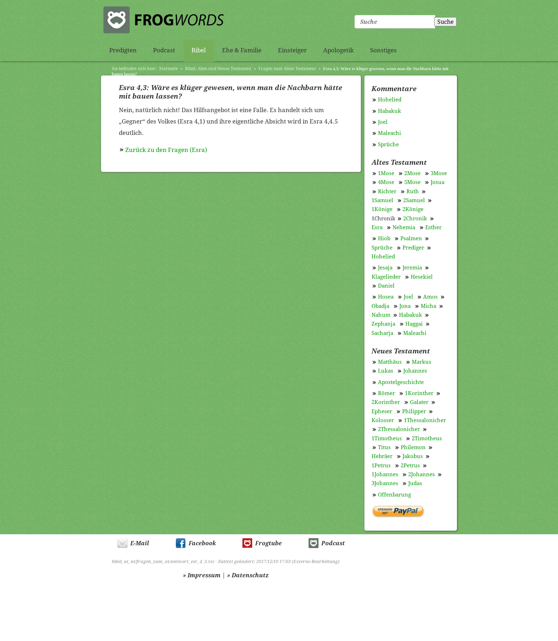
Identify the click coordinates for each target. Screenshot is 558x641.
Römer (386, 393)
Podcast (164, 50)
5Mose (412, 182)
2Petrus (410, 465)
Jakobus (412, 456)
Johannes (415, 371)
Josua (437, 182)
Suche (445, 22)
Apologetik (338, 50)
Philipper (414, 411)
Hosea (386, 297)
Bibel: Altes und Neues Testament (218, 68)
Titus (384, 447)
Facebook (202, 543)
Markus (421, 362)
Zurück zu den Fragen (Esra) (166, 149)
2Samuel (414, 200)
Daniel (386, 286)
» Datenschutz (248, 575)
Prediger (413, 248)
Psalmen (411, 238)
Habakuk (389, 111)
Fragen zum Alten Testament (287, 68)
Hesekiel (422, 277)
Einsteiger (292, 50)
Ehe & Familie (242, 50)
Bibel (198, 50)
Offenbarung (394, 495)
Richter (387, 191)
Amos (430, 297)
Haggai (414, 324)
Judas (415, 483)
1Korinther (419, 393)
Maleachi (389, 133)
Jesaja (385, 267)
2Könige (412, 209)
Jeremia (412, 267)
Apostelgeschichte (401, 382)
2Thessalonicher (399, 429)
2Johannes (421, 474)
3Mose (439, 173)
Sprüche (388, 144)
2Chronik (415, 218)
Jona (405, 306)
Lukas (385, 371)
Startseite (168, 68)
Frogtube (268, 543)
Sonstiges (383, 50)
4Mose (386, 182)
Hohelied (389, 99)
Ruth (412, 191)
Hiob (384, 238)
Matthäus (390, 362)
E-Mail (139, 543)
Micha (428, 306)
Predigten (123, 50)
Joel (383, 122)
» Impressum (202, 575)
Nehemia (404, 227)
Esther (433, 227)
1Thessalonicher (425, 420)
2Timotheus (427, 438)
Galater (419, 402)
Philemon (413, 447)
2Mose (412, 173)
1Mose (386, 173)
